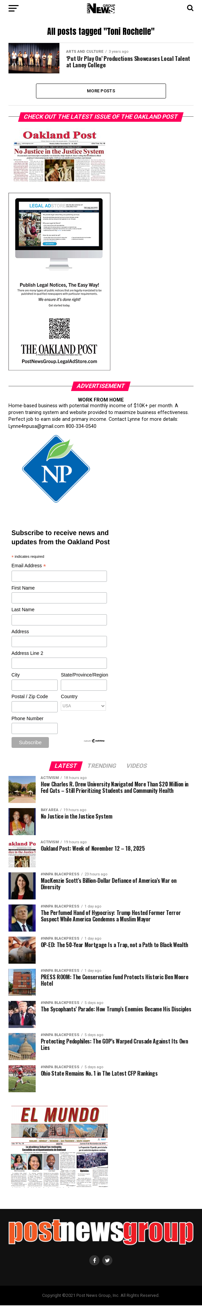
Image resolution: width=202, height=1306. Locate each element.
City (16, 675)
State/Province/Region (83, 675)
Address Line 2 (27, 653)
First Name (23, 588)
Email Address (29, 566)
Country (69, 697)
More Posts (101, 90)
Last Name (23, 610)
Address (20, 632)
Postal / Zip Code (30, 697)
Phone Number (27, 718)
